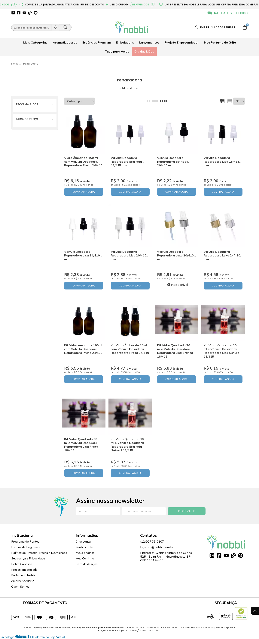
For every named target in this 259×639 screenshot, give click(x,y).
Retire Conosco (21, 564)
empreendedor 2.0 (23, 581)
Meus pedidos (85, 553)
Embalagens (125, 42)
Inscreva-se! (186, 511)
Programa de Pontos (25, 541)
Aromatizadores (65, 42)
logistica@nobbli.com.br (156, 547)
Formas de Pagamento (26, 547)
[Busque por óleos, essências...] (31, 27)
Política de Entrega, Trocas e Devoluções (39, 553)
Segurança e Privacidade (28, 558)
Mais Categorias (35, 42)
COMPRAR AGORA (83, 191)
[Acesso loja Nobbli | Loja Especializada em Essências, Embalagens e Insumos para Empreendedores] (214, 27)
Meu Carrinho (85, 558)
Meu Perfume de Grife (220, 42)
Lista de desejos (87, 564)
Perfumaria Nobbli (23, 575)
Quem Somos (20, 586)
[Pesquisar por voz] (55, 27)
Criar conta (83, 541)
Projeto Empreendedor (182, 42)
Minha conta (84, 547)
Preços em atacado (24, 569)
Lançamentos (149, 42)
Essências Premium (96, 42)
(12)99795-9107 (152, 541)
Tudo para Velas (117, 51)
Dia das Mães (144, 51)
